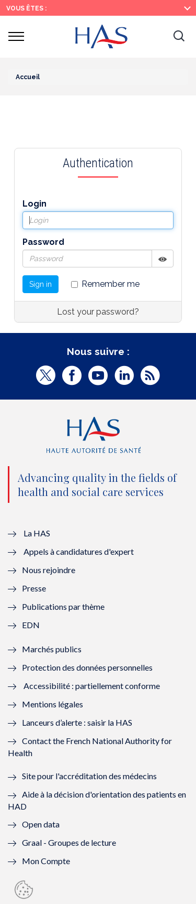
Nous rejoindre (48, 570)
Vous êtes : (26, 8)
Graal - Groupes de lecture (69, 842)
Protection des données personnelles (87, 667)
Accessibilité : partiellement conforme (92, 686)
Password (43, 242)
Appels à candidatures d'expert (78, 551)
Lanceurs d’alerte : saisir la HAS (77, 722)
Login (34, 204)
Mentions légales (52, 704)
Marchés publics (52, 649)
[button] (179, 36)
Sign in (40, 284)
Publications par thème (63, 606)
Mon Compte (46, 861)
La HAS (37, 533)
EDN (31, 625)
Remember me (105, 284)
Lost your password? (98, 312)
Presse (34, 588)
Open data (41, 824)
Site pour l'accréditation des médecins (89, 776)
